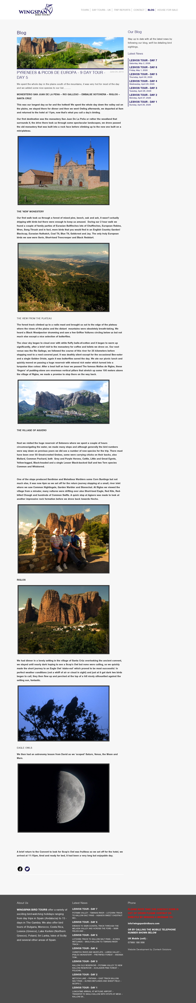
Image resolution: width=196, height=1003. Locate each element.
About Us (22, 903)
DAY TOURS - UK (101, 10)
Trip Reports (122, 10)
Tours (85, 10)
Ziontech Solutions (162, 949)
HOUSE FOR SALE (167, 10)
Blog (151, 10)
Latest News (135, 53)
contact (139, 10)
